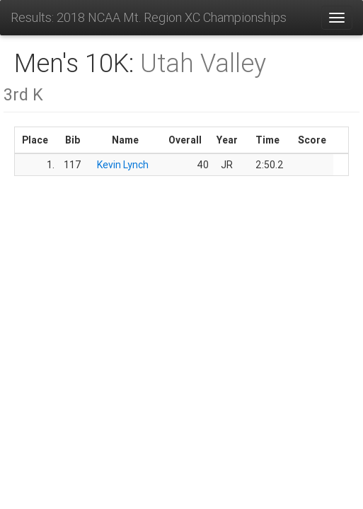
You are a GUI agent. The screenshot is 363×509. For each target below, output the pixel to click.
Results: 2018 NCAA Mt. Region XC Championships (149, 17)
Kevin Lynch (123, 164)
